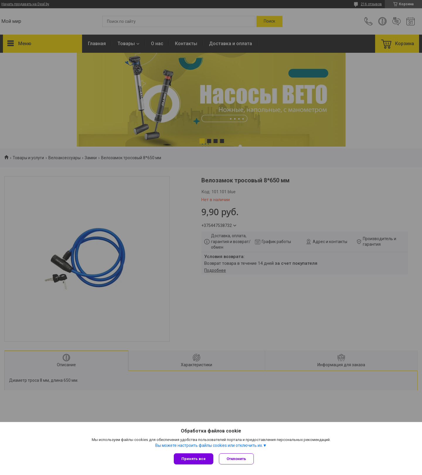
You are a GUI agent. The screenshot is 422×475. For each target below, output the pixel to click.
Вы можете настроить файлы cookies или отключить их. (209, 445)
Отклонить (236, 459)
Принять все (193, 459)
